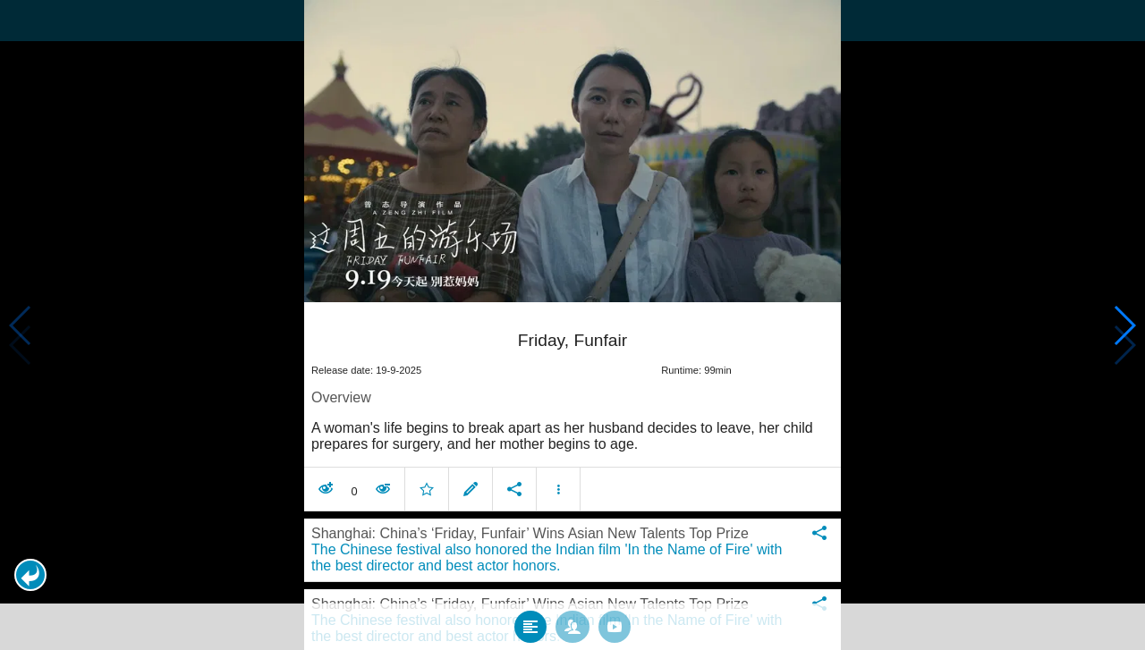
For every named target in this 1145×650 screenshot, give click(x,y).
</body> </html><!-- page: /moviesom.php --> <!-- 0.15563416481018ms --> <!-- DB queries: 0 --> (572, 325)
